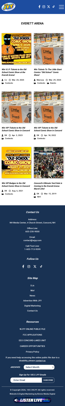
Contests (7, 83)
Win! (32, 290)
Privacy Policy (32, 351)
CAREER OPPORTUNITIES (32, 346)
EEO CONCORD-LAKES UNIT (32, 340)
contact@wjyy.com (32, 240)
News (32, 295)
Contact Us (32, 310)
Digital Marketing (32, 305)
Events (51, 83)
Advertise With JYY (32, 300)
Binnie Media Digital (46, 394)
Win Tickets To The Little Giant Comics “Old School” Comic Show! (47, 72)
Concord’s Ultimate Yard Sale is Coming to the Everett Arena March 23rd (48, 186)
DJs (32, 285)
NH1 (37, 197)
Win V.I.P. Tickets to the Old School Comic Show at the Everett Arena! (14, 72)
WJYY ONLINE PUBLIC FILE (32, 329)
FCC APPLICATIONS (32, 335)
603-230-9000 (32, 231)
